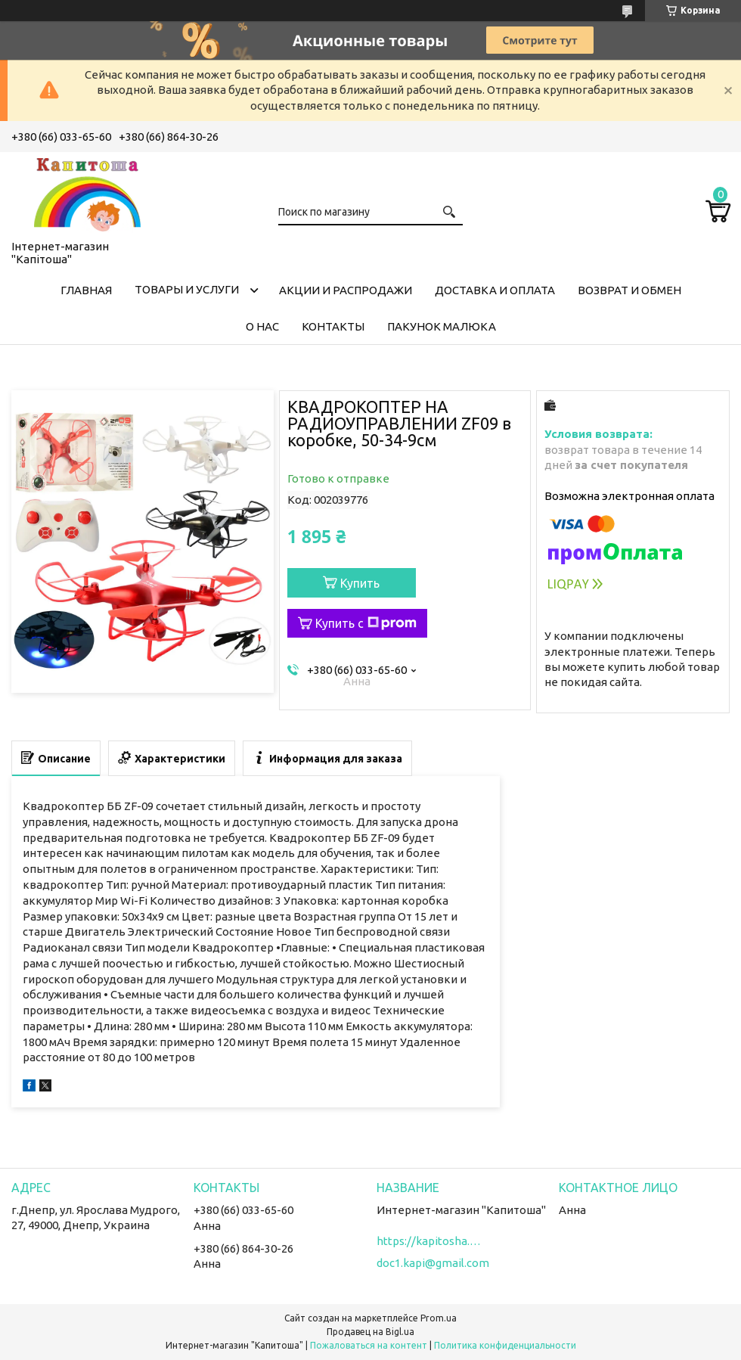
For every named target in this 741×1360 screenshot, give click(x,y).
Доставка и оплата (495, 290)
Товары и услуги (187, 289)
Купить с (366, 623)
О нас (262, 326)
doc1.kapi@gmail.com (433, 1262)
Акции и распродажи (345, 290)
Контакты (333, 326)
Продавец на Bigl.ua (370, 1332)
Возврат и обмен (629, 290)
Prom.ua (438, 1318)
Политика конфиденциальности (505, 1345)
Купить (360, 583)
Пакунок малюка (441, 326)
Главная (86, 290)
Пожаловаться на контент (368, 1345)
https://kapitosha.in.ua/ (429, 1240)
